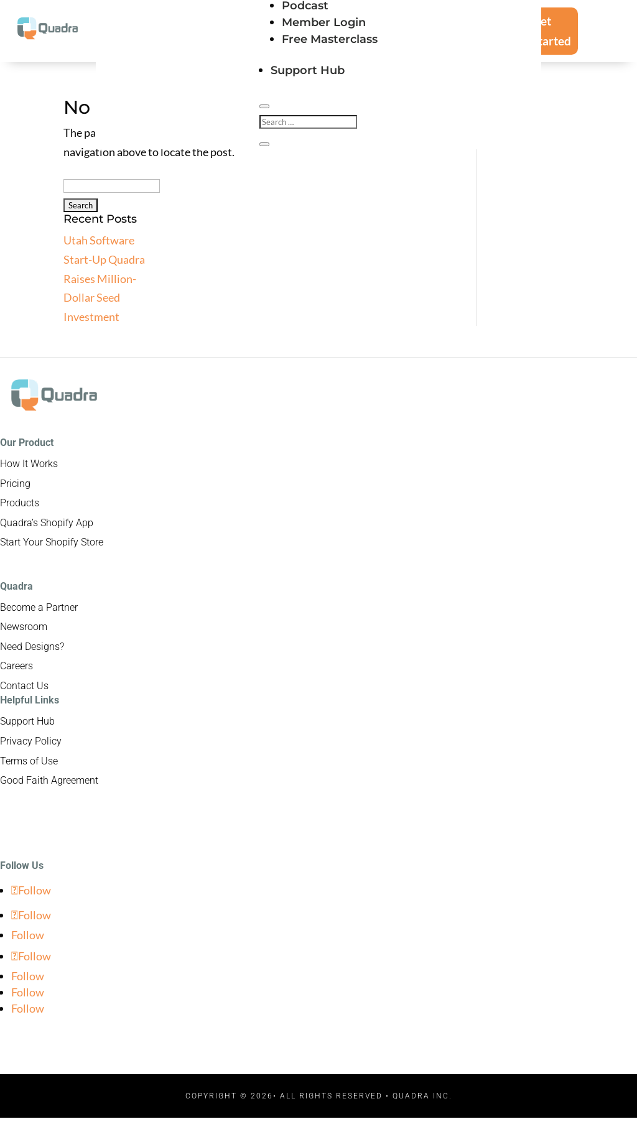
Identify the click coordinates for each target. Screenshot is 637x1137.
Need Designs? (32, 646)
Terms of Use (29, 761)
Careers (16, 666)
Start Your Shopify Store (51, 542)
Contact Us (24, 686)
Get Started (551, 31)
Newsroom (23, 627)
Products (19, 503)
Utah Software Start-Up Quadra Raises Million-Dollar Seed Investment (104, 278)
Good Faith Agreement (49, 780)
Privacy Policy (31, 741)
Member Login (324, 22)
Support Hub (308, 70)
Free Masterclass (330, 39)
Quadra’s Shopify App (46, 523)
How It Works (29, 464)
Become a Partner (39, 607)
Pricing (15, 484)
